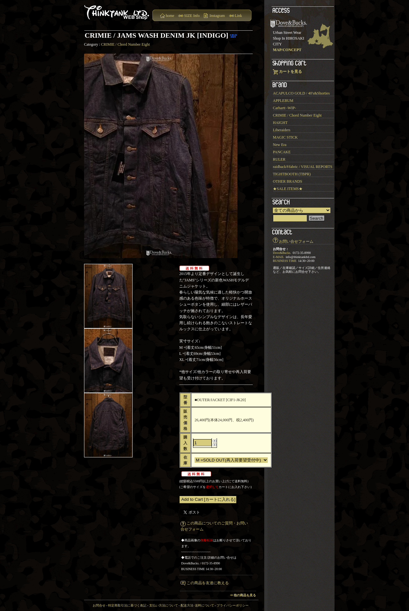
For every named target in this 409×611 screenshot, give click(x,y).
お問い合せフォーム (296, 241)
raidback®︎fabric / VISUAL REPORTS (302, 166)
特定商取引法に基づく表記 (127, 605)
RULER (279, 159)
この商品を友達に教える (208, 583)
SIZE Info (191, 15)
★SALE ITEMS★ (288, 189)
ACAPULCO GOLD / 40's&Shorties (301, 93)
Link (238, 15)
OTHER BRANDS (287, 181)
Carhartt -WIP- (284, 108)
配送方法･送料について (197, 605)
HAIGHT (280, 122)
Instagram (217, 15)
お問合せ (99, 605)
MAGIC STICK (285, 137)
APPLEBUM (283, 100)
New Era (279, 144)
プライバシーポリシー (233, 605)
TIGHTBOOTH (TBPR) (292, 174)
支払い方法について (163, 605)
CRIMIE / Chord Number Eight (125, 44)
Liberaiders (281, 130)
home (170, 15)
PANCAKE (282, 152)
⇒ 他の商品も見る (243, 595)
